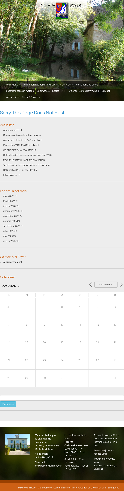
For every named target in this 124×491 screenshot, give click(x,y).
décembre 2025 (11, 211)
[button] (2, 44)
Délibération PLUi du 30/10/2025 (20, 170)
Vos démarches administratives (40, 85)
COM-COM (66, 85)
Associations (12, 97)
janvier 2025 (9, 241)
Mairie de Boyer (28, 488)
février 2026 (9, 201)
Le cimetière (43, 91)
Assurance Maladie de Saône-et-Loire (22, 140)
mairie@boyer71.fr (44, 457)
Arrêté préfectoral (12, 130)
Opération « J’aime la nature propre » (22, 135)
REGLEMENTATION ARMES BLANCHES (24, 160)
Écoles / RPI (59, 91)
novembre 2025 (11, 216)
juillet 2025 (8, 231)
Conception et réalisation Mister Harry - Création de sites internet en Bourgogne (78, 488)
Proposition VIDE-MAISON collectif (21, 145)
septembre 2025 (11, 226)
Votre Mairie (13, 85)
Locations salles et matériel (20, 91)
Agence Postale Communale (84, 91)
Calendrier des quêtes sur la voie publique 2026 (27, 155)
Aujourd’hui (106, 285)
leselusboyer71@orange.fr (48, 466)
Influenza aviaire (11, 175)
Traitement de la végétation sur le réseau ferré (26, 165)
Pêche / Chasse (31, 97)
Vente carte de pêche (87, 85)
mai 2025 (8, 236)
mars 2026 (8, 196)
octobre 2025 (10, 221)
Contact (106, 91)
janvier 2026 (9, 206)
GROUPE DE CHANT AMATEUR (19, 150)
